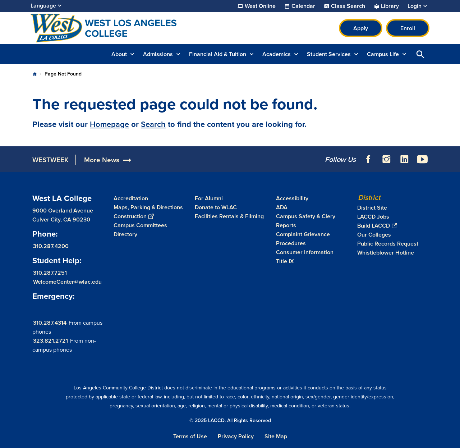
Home (34, 74)
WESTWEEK (50, 160)
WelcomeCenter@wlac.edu (67, 282)
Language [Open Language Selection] (43, 5)
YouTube (422, 159)
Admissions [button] (158, 54)
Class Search (348, 6)
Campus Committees (140, 225)
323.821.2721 (50, 341)
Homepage (109, 124)
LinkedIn (404, 159)
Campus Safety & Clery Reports (305, 220)
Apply (360, 28)
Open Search (420, 54)
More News (101, 160)
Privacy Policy (236, 436)
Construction (133, 216)
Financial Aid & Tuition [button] (217, 54)
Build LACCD (377, 225)
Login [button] (415, 6)
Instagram (386, 159)
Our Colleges (374, 234)
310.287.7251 (50, 273)
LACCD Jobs (373, 216)
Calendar (303, 6)
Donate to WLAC (216, 207)
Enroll (407, 28)
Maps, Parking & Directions (148, 207)
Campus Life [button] (383, 54)
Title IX (285, 261)
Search (153, 124)
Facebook (368, 159)
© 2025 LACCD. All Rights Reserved (230, 420)
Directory (125, 234)
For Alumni (209, 198)
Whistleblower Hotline (385, 252)
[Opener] (453, 157)
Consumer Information (305, 252)
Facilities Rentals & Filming (229, 216)
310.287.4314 (49, 323)
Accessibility (292, 198)
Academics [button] (276, 54)
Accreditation (131, 198)
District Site (372, 208)
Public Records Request (387, 243)
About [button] (119, 54)
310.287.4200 (51, 246)
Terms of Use (190, 436)
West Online (260, 6)
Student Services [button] (329, 54)
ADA (282, 207)
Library (390, 6)
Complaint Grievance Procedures (303, 238)
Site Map (275, 436)
